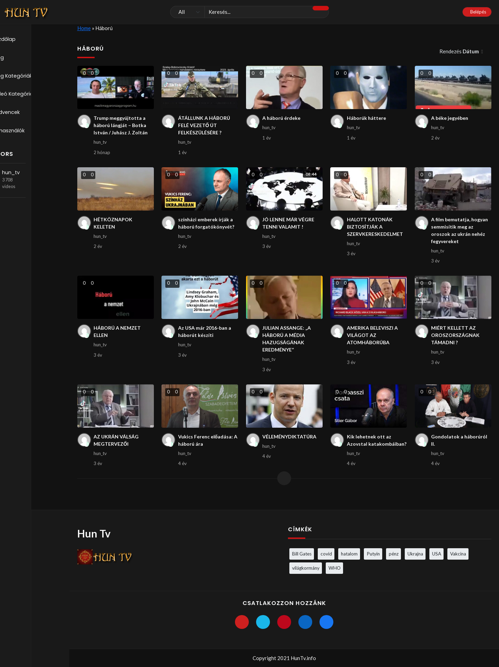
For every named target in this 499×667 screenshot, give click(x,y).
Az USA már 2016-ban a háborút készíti (206, 336)
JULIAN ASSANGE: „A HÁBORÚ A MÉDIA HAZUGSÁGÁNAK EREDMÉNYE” (288, 344)
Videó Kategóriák (32, 95)
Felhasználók (26, 133)
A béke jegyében (451, 118)
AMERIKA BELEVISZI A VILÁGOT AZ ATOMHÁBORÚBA (374, 340)
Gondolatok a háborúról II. (460, 447)
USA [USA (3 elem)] (436, 553)
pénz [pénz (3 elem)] (394, 553)
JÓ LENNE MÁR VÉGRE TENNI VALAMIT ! (289, 225)
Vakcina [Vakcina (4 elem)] (458, 553)
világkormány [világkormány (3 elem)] (305, 567)
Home (84, 28)
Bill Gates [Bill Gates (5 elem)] (302, 553)
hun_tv (33, 175)
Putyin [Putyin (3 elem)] (373, 553)
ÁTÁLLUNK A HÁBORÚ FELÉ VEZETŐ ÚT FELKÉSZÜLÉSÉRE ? (206, 126)
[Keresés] (249, 12)
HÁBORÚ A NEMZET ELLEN (119, 336)
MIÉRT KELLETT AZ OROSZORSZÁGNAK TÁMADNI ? (456, 340)
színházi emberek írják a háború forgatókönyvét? (208, 225)
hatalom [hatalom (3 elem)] (349, 553)
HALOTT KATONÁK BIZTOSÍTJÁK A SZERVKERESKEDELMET (377, 229)
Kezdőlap (22, 39)
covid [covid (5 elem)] (326, 553)
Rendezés (459, 51)
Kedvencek (24, 114)
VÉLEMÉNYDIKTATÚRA (291, 443)
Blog (15, 58)
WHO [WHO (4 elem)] (335, 567)
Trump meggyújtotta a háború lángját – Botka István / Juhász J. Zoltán (122, 126)
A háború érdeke (282, 118)
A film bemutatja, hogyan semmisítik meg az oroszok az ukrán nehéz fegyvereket (461, 233)
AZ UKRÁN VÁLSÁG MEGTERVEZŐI (118, 447)
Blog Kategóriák (30, 77)
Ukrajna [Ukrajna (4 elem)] (415, 553)
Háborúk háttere (367, 118)
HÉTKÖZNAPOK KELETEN (114, 225)
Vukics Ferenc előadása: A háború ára (207, 447)
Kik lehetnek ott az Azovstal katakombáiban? (370, 451)
